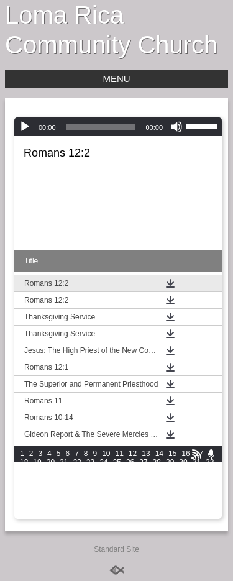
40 (117, 471)
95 (51, 505)
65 (51, 488)
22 (77, 462)
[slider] (101, 127)
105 (206, 505)
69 (103, 488)
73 (157, 488)
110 (95, 514)
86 (130, 497)
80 (51, 497)
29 (170, 462)
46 (197, 471)
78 (24, 497)
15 (172, 453)
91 (197, 497)
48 (24, 479)
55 (117, 479)
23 (90, 462)
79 (37, 497)
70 (117, 488)
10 (106, 453)
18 (24, 462)
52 (77, 479)
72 (143, 488)
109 (78, 514)
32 (210, 462)
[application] (118, 126)
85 (117, 497)
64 (37, 488)
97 (77, 505)
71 (130, 488)
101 (136, 505)
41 (130, 471)
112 (130, 514)
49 (37, 479)
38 (90, 471)
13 (146, 453)
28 (157, 462)
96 (64, 505)
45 (183, 471)
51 (64, 479)
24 (103, 462)
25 (117, 462)
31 (197, 462)
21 (64, 462)
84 (103, 497)
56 (130, 479)
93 (24, 505)
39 (103, 471)
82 (77, 497)
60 (183, 479)
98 (90, 505)
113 (148, 514)
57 (143, 479)
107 (43, 514)
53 (90, 479)
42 (143, 471)
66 (64, 488)
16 (185, 453)
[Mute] (176, 127)
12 (133, 453)
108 (61, 514)
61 (197, 479)
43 (157, 471)
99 (103, 505)
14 (159, 453)
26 (130, 462)
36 (64, 471)
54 (103, 479)
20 (51, 462)
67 (77, 488)
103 (171, 505)
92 (210, 497)
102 (154, 505)
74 (170, 488)
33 (24, 471)
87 (143, 497)
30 (183, 462)
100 (119, 505)
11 (120, 453)
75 (183, 488)
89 (170, 497)
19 (37, 462)
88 (157, 497)
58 (157, 479)
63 (24, 488)
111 (113, 514)
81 (64, 497)
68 (90, 488)
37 (77, 471)
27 (143, 462)
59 (170, 479)
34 (37, 471)
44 (170, 471)
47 (210, 471)
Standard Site (116, 549)
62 (210, 479)
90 (183, 497)
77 (210, 488)
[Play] (25, 127)
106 (26, 514)
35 (51, 471)
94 (37, 505)
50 (51, 479)
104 (189, 505)
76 (197, 488)
